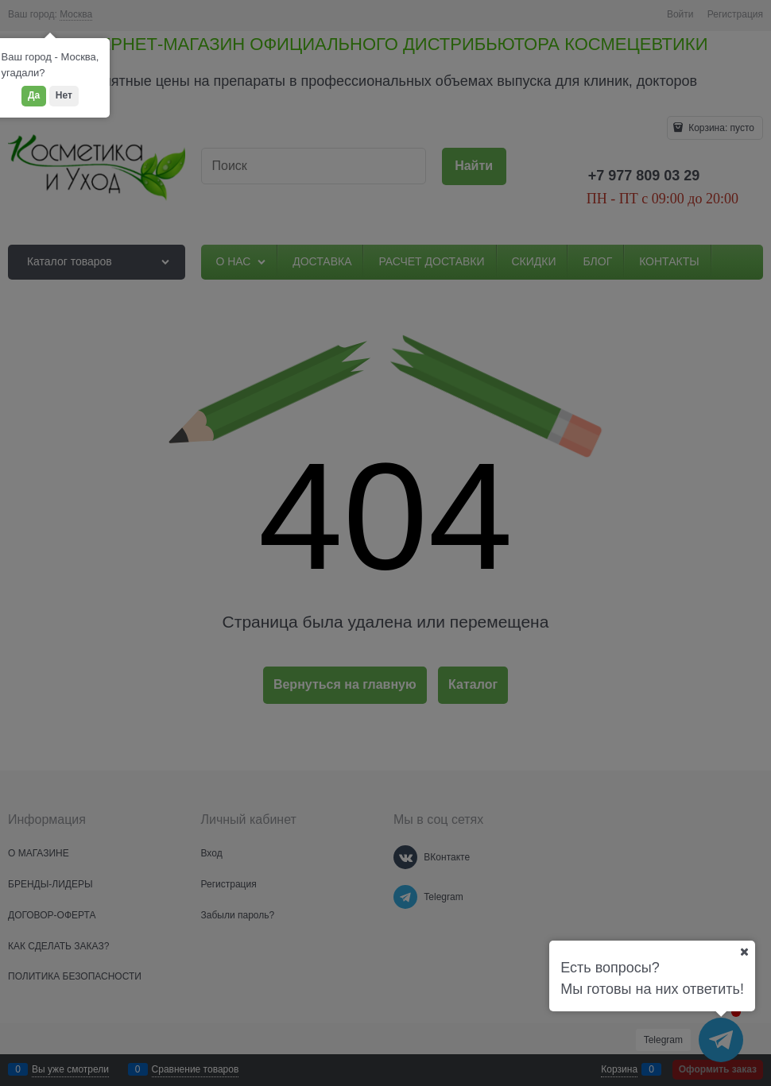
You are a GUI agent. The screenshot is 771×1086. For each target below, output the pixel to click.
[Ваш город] (744, 952)
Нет (64, 95)
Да (34, 95)
